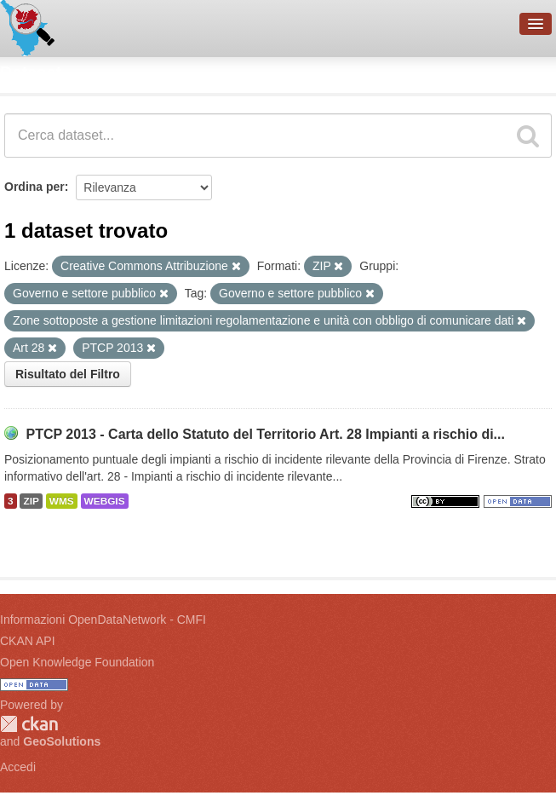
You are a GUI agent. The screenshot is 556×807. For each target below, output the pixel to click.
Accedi (18, 767)
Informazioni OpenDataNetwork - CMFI (103, 619)
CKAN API (27, 641)
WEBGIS (104, 501)
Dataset (30, 72)
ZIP (30, 501)
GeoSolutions (61, 741)
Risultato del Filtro (67, 374)
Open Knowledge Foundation (77, 662)
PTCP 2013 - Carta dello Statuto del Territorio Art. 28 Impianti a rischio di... (265, 434)
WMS (61, 501)
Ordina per (34, 186)
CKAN (29, 724)
